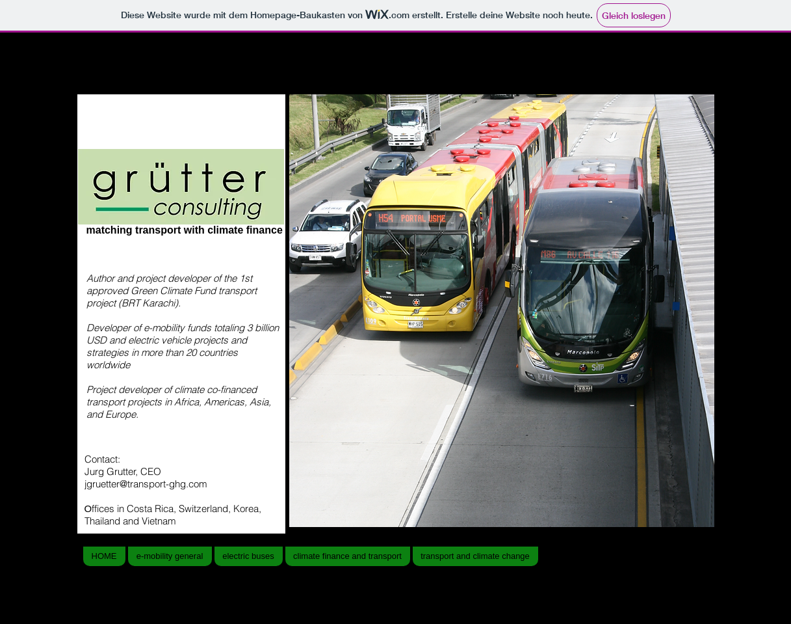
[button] (501, 310)
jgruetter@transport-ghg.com (145, 484)
